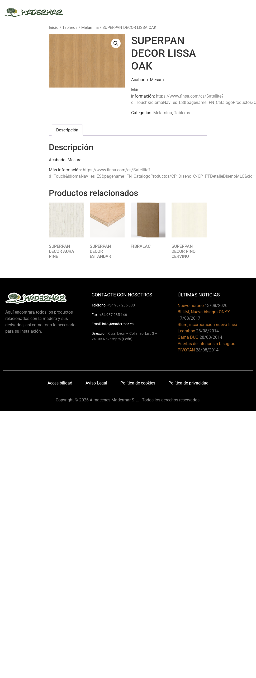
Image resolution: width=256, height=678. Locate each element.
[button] (116, 43)
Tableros (70, 27)
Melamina (90, 27)
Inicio (54, 27)
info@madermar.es (118, 324)
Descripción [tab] (67, 129)
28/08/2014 (207, 330)
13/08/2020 (216, 305)
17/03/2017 (189, 318)
